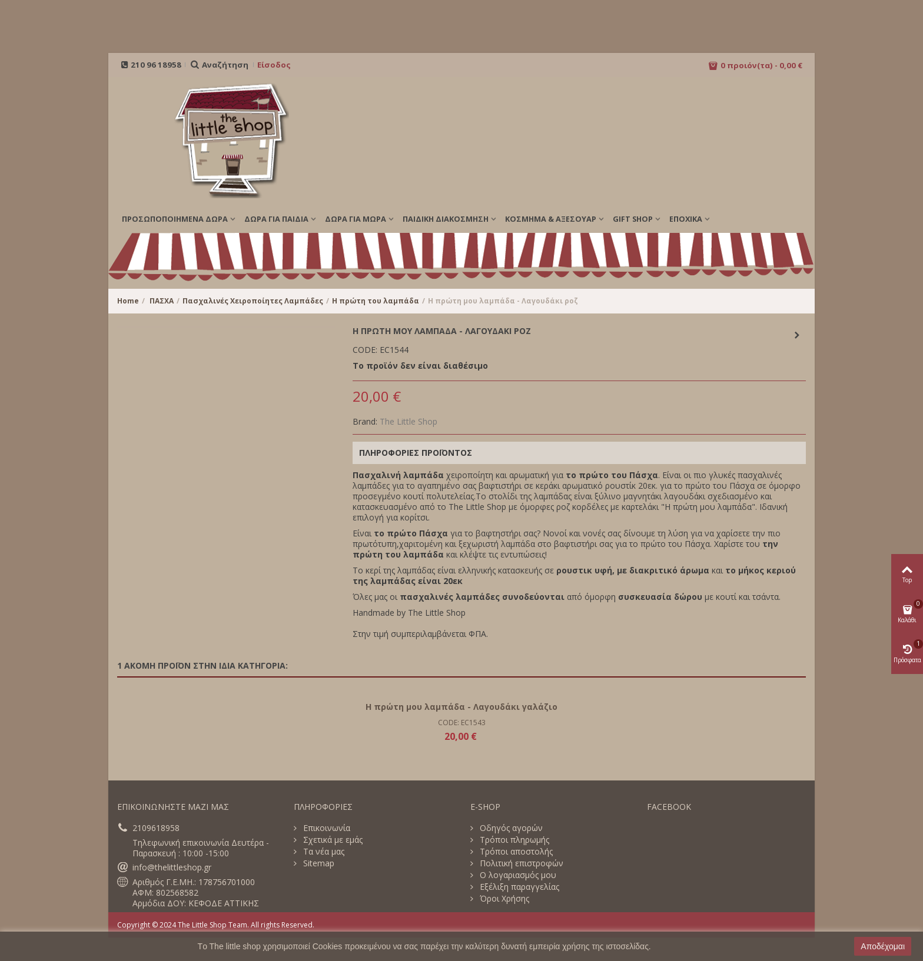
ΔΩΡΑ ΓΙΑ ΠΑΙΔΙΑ (276, 218)
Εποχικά (685, 218)
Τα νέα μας (322, 851)
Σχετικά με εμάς (332, 840)
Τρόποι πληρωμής (513, 840)
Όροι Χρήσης (503, 898)
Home (128, 301)
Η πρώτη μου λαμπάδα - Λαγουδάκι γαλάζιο (461, 706)
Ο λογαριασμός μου (516, 875)
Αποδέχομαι (883, 946)
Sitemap (317, 863)
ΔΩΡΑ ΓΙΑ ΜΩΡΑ (355, 218)
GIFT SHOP (633, 218)
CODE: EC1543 (462, 723)
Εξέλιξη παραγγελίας (518, 887)
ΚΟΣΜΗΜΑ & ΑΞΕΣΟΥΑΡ (550, 218)
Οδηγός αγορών (510, 828)
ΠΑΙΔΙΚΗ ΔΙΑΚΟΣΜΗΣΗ (446, 218)
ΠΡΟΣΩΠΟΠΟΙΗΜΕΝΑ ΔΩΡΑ (175, 218)
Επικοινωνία (325, 828)
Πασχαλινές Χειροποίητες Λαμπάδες (252, 301)
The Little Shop (408, 421)
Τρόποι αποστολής (515, 851)
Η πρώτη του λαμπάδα (375, 301)
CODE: (365, 350)
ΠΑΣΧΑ (162, 301)
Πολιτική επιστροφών (520, 863)
